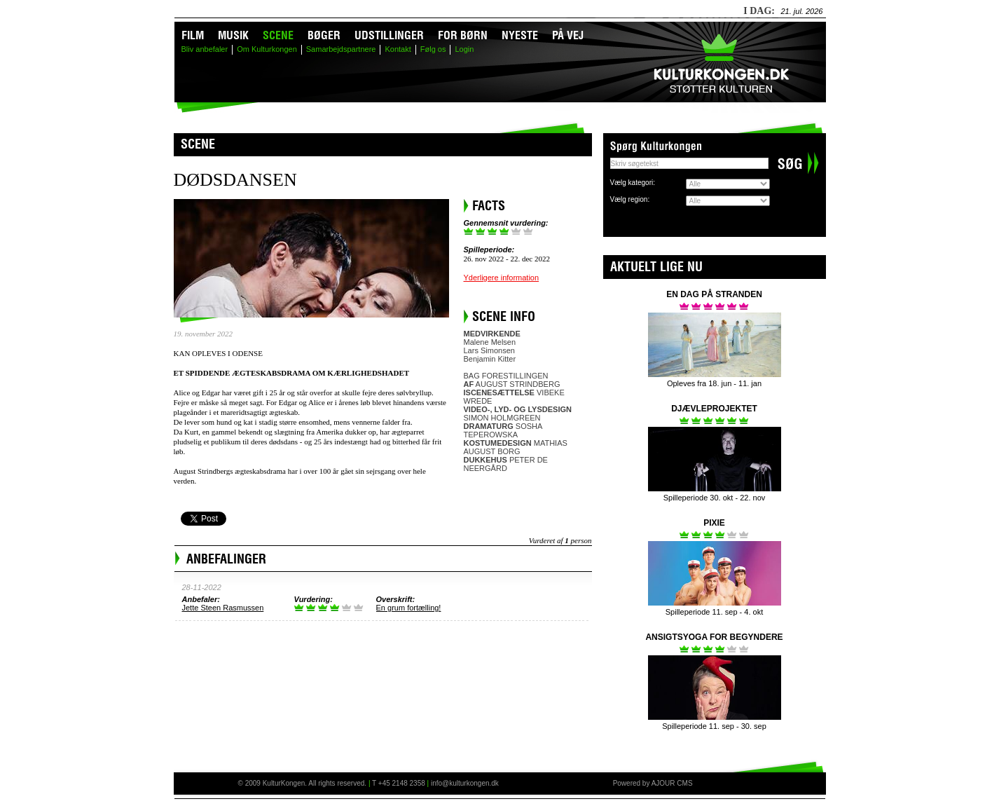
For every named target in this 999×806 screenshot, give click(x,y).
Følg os (433, 49)
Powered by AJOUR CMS (653, 783)
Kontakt (398, 49)
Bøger (324, 35)
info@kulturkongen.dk (465, 783)
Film (192, 35)
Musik (233, 35)
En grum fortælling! (408, 607)
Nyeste (520, 35)
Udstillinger (389, 35)
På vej (568, 35)
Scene (278, 35)
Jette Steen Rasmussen (223, 607)
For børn (463, 35)
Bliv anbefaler (204, 49)
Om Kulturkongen (267, 49)
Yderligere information (501, 277)
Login (464, 49)
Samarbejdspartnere (341, 49)
